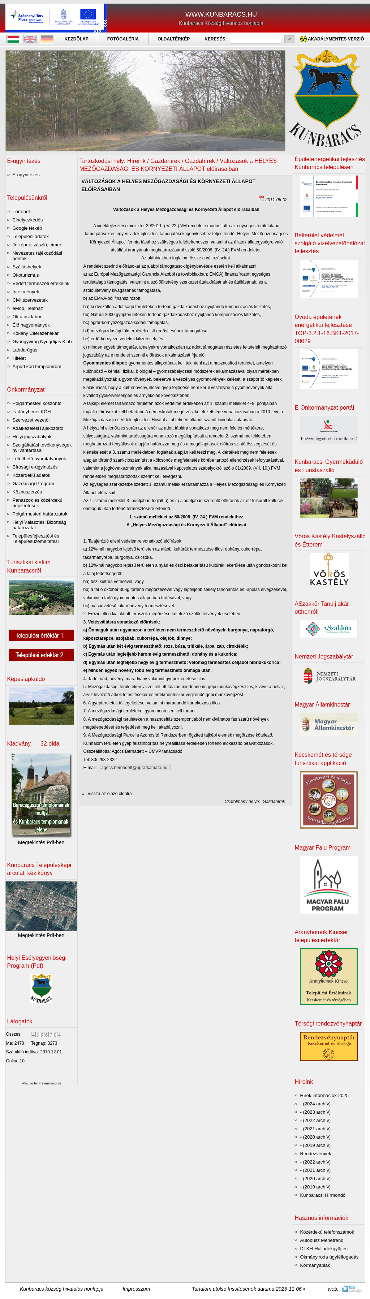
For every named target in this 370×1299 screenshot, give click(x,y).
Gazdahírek (273, 801)
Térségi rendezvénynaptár (328, 1023)
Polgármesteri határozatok (40, 514)
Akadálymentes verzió (336, 39)
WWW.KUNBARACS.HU (221, 14)
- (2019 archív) (315, 1145)
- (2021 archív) (315, 1128)
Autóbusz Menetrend (322, 1240)
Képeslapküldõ (26, 679)
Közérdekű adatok (32, 475)
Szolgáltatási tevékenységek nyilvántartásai (42, 447)
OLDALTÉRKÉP (174, 39)
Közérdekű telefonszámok (327, 1232)
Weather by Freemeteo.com (41, 1083)
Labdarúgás (25, 350)
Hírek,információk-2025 (324, 1095)
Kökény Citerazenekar (36, 333)
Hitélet (19, 358)
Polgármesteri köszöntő (37, 403)
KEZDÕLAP (77, 39)
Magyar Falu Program (323, 848)
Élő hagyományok (31, 325)
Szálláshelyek (27, 266)
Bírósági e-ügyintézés (35, 467)
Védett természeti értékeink (41, 283)
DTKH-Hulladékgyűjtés (324, 1248)
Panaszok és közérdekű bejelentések (38, 502)
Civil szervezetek (30, 300)
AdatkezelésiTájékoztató (38, 428)
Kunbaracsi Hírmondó (323, 1195)
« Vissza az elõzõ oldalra (107, 793)
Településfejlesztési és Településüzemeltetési (36, 538)
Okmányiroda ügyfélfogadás (329, 1257)
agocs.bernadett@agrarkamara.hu (134, 767)
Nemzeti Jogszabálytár (324, 656)
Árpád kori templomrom (37, 366)
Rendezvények (315, 1153)
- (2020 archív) (315, 1137)
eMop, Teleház (28, 308)
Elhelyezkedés (28, 220)
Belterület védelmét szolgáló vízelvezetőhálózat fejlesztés (330, 243)
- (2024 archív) (315, 1103)
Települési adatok (31, 236)
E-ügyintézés (26, 174)
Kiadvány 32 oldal (34, 744)
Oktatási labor (27, 316)
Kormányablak (315, 1265)
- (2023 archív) (315, 1112)
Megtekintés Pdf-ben (41, 842)
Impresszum (136, 1289)
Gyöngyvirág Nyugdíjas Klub (42, 341)
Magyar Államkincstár (322, 705)
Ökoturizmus (26, 275)
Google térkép (27, 228)
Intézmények (26, 291)
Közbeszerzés (27, 492)
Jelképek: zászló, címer (37, 244)
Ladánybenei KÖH (32, 411)
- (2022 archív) (315, 1120)
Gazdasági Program (34, 483)
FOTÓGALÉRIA (123, 39)
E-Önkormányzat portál (324, 408)
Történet (21, 211)
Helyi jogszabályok (32, 436)
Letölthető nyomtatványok (39, 458)
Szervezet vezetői (31, 420)
